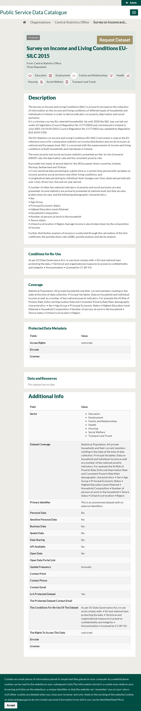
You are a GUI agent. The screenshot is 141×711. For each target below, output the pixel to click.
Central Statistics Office (72, 22)
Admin (133, 2)
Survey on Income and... (110, 22)
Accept (11, 705)
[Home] (24, 22)
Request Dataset (114, 39)
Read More (117, 699)
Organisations (40, 22)
